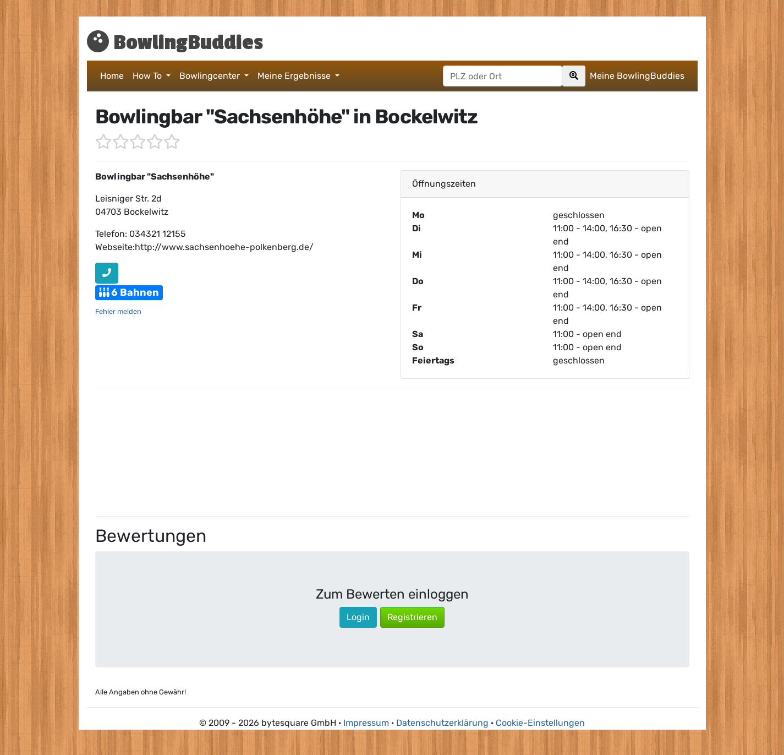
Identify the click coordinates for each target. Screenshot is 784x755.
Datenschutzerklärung (442, 723)
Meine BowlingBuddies (637, 75)
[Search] (573, 76)
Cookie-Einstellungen (540, 723)
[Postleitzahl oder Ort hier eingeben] (502, 76)
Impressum (366, 723)
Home (112, 75)
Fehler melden (118, 311)
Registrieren (412, 617)
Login (358, 617)
